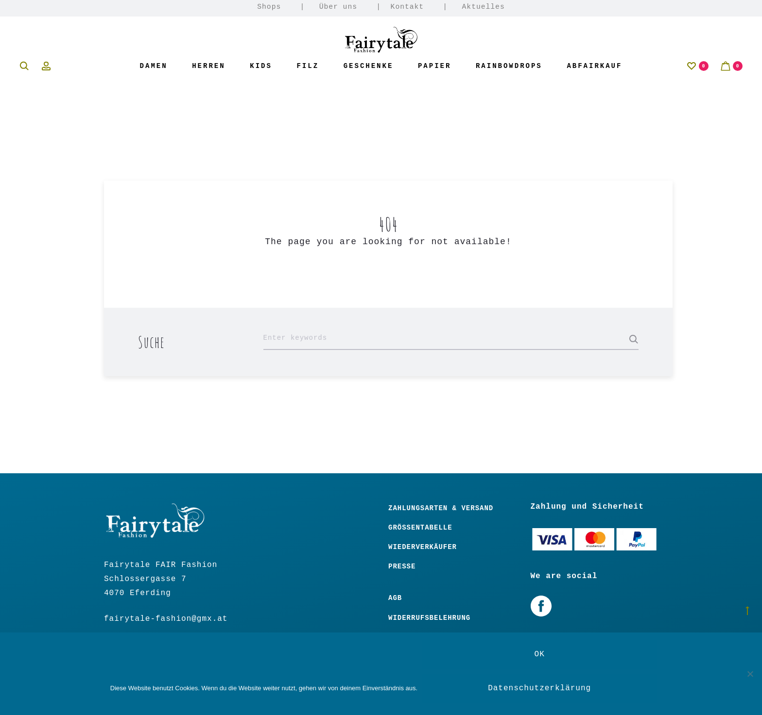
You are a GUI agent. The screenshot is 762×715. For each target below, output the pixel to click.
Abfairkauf (594, 66)
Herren (208, 66)
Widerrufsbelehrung (429, 618)
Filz (307, 66)
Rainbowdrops (509, 66)
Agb (395, 598)
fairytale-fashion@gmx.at (165, 619)
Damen (154, 66)
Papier (434, 66)
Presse (402, 566)
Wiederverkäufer (422, 547)
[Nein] (750, 674)
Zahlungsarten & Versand (440, 508)
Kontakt (407, 7)
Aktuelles (483, 7)
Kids (261, 66)
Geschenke (369, 66)
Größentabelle (420, 528)
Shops (269, 7)
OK (540, 654)
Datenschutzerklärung (539, 688)
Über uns (338, 7)
